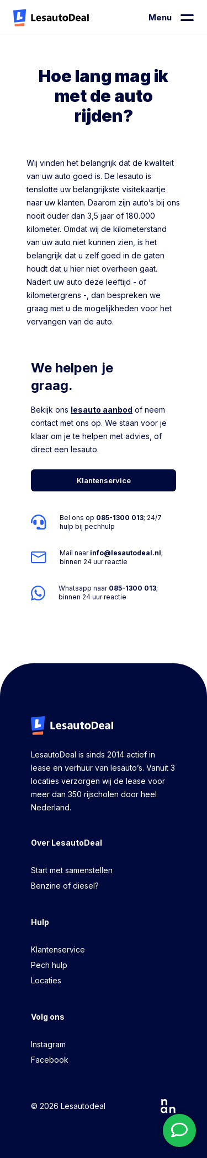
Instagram (48, 1044)
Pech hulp (49, 965)
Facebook (49, 1059)
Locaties (46, 980)
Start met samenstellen (72, 870)
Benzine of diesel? (65, 885)
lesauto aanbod (101, 409)
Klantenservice (58, 949)
